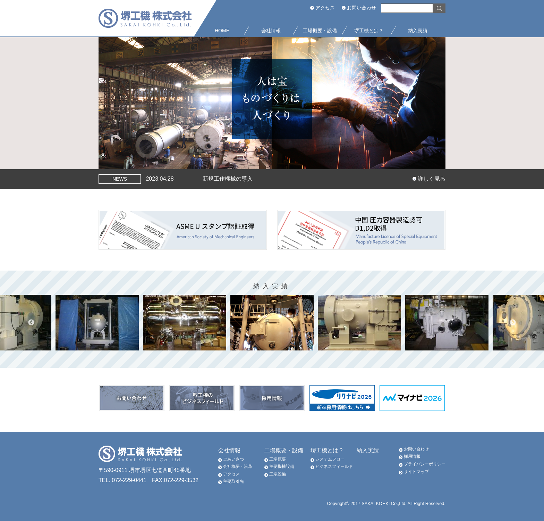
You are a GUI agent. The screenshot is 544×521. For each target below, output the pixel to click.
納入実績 (368, 450)
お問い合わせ (361, 7)
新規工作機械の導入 (228, 179)
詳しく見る (431, 179)
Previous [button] (31, 322)
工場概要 (277, 459)
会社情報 (229, 450)
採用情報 (412, 456)
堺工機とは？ (327, 450)
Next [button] (512, 322)
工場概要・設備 (283, 450)
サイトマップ (416, 471)
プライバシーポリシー (424, 464)
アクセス (325, 7)
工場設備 (277, 474)
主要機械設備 (281, 466)
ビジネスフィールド (334, 466)
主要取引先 (233, 481)
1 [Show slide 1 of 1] (103, 156)
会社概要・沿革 (237, 466)
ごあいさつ (233, 459)
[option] (272, 322)
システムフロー (330, 459)
